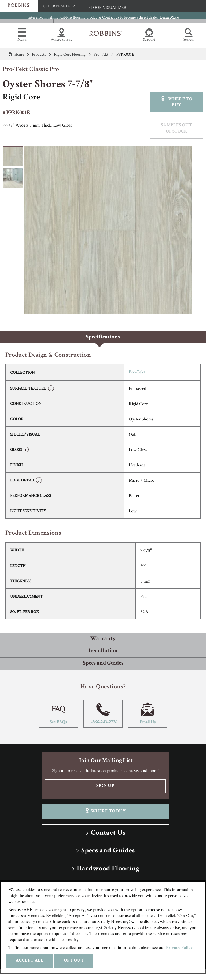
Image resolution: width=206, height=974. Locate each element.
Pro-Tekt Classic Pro (31, 69)
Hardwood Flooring (108, 869)
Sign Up (105, 786)
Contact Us (108, 833)
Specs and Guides (108, 851)
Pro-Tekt (137, 372)
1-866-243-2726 (103, 713)
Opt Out (74, 960)
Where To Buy (105, 811)
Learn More (169, 17)
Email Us (147, 713)
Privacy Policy (179, 948)
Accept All (29, 960)
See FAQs (58, 713)
